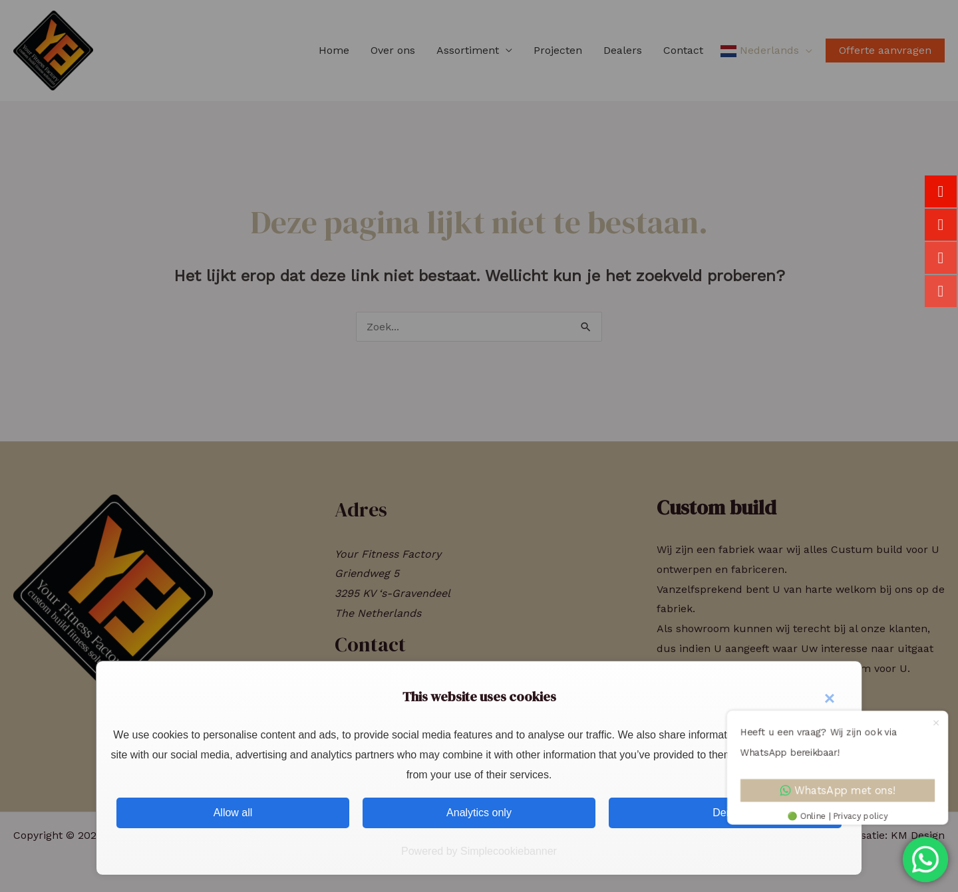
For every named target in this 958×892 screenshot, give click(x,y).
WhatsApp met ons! (838, 790)
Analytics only (479, 812)
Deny (725, 812)
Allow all (233, 812)
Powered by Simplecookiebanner (479, 851)
